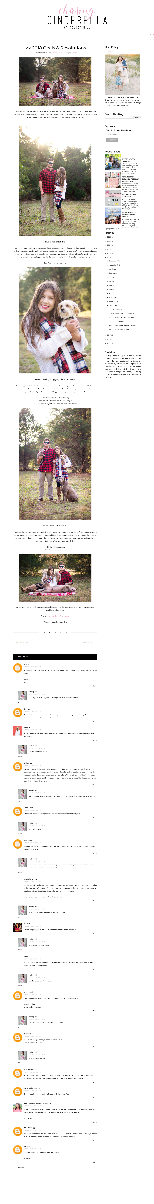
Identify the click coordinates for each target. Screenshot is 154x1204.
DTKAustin (28, 840)
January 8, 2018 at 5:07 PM (32, 881)
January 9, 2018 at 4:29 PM (37, 1019)
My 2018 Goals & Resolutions (119, 329)
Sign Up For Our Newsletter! (119, 130)
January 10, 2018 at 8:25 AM (32, 1106)
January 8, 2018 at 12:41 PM (32, 730)
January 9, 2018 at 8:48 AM (32, 1036)
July (110, 281)
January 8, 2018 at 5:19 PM (32, 926)
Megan (27, 1146)
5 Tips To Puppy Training (128, 160)
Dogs (75, 53)
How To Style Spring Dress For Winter (122, 325)
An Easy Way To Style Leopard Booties (122, 317)
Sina (26, 956)
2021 (109, 245)
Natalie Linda (29, 1070)
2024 (109, 237)
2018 (109, 257)
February (112, 301)
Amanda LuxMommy (32, 1088)
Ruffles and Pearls (115, 309)
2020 (109, 249)
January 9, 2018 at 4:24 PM (37, 748)
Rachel (27, 924)
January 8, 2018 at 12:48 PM (32, 765)
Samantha (28, 1034)
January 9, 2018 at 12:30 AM (32, 995)
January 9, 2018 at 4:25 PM (37, 793)
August (112, 277)
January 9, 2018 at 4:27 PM (37, 909)
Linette (27, 709)
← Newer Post (20, 642)
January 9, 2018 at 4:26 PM (37, 861)
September (113, 273)
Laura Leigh (28, 992)
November (113, 265)
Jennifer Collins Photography (59, 616)
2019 (109, 253)
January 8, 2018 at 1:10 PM (32, 810)
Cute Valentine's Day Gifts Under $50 (122, 313)
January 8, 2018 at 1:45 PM (32, 843)
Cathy (26, 664)
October (112, 269)
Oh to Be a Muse (30, 879)
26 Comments (57, 53)
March (111, 297)
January (112, 305)
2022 (109, 241)
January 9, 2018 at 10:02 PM (32, 1090)
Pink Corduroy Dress (116, 321)
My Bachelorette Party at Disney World (129, 214)
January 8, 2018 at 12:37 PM (32, 711)
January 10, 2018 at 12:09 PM (33, 1130)
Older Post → (90, 642)
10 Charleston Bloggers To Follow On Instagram (130, 179)
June (111, 285)
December (113, 261)
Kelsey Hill (33, 692)
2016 (109, 339)
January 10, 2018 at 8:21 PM (32, 1149)
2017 (109, 335)
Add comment (18, 1167)
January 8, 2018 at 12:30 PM (32, 667)
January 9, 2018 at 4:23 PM (37, 694)
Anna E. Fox (28, 808)
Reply (93, 686)
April (111, 293)
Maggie (27, 727)
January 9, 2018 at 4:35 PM (32, 1072)
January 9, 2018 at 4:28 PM (37, 977)
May (110, 289)
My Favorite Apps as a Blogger (130, 196)
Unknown (28, 763)
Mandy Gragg (29, 1128)
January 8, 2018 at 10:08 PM (32, 959)
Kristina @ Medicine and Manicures (37, 1103)
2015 (109, 343)
